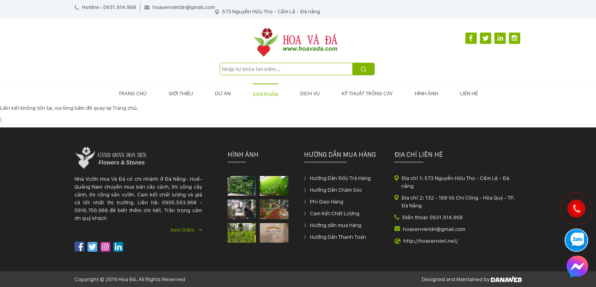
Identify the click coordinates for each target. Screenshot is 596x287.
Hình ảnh (426, 93)
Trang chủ (132, 93)
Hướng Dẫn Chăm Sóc (336, 190)
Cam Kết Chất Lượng (334, 213)
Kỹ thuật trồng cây (367, 93)
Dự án (223, 93)
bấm (80, 108)
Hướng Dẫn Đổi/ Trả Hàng (340, 178)
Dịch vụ (310, 93)
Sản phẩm (265, 94)
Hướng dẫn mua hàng (335, 225)
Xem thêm (186, 230)
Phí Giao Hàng (326, 201)
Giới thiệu (181, 93)
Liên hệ (469, 93)
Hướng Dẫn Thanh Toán (338, 237)
